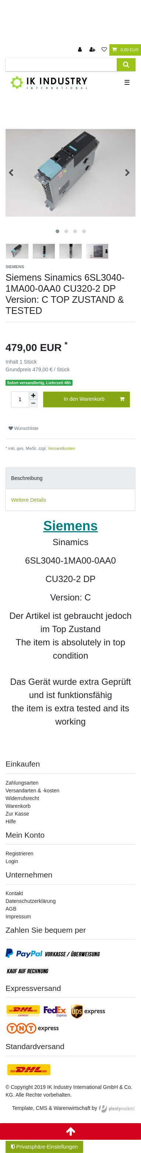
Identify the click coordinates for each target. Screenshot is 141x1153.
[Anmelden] (80, 50)
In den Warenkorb (94, 399)
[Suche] (126, 64)
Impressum (18, 916)
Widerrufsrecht (22, 798)
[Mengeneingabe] (20, 399)
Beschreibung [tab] (27, 478)
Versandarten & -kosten (32, 790)
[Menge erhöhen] (33, 396)
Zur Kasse (17, 814)
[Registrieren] (93, 50)
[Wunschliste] (104, 50)
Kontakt (14, 893)
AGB (11, 909)
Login (12, 861)
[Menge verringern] (33, 403)
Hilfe (11, 821)
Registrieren (19, 853)
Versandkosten (61, 448)
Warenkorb (18, 806)
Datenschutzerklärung (31, 901)
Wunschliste (23, 428)
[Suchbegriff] (61, 64)
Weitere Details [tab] (28, 500)
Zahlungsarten (22, 783)
